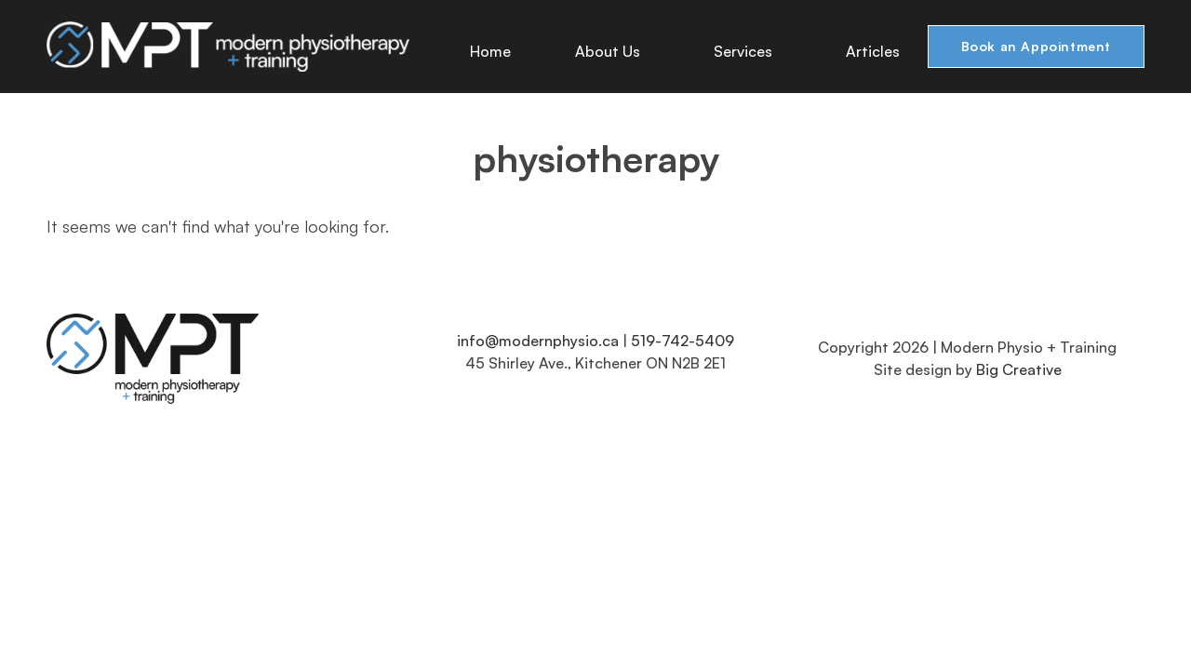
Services (749, 51)
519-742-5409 (682, 340)
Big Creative (1019, 369)
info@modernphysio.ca (538, 340)
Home (492, 51)
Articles (875, 51)
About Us (614, 51)
